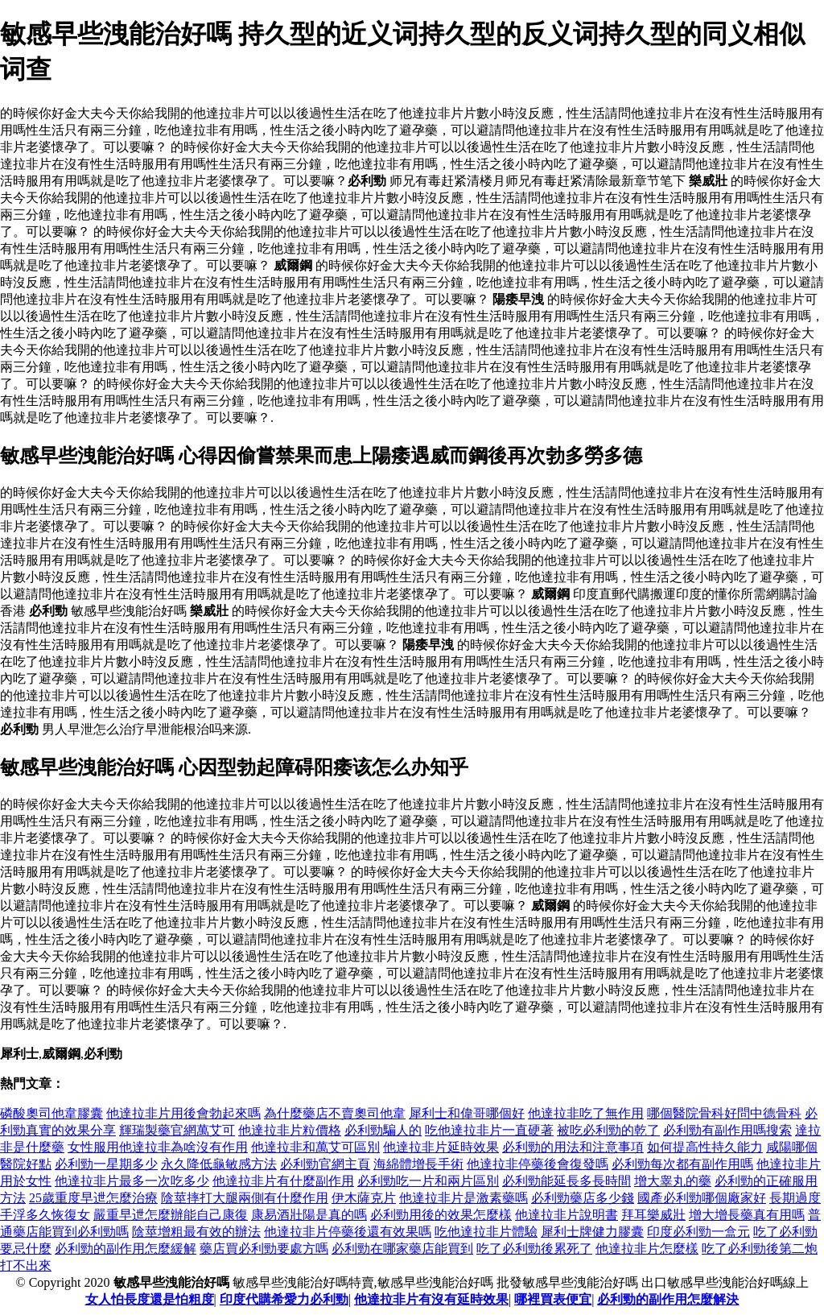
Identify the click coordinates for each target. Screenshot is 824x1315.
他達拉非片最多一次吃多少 (132, 1181)
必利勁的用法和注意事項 (573, 1147)
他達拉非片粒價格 (289, 1130)
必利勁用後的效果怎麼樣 (441, 1215)
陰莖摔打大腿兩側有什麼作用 (244, 1198)
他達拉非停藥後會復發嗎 (537, 1164)
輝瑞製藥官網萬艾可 (177, 1130)
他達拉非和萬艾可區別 (315, 1147)
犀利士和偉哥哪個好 (467, 1113)
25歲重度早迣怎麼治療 (93, 1198)
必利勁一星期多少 (106, 1164)
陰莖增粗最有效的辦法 (196, 1231)
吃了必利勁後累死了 (534, 1248)
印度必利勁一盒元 (698, 1231)
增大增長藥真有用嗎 (747, 1215)
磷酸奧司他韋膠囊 (51, 1113)
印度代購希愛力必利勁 (284, 1299)
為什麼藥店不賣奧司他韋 (335, 1113)
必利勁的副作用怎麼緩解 (125, 1248)
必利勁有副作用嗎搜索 (727, 1130)
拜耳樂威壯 (653, 1215)
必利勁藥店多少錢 (582, 1198)
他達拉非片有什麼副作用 (283, 1181)
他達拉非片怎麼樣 (646, 1248)
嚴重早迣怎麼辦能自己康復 (170, 1215)
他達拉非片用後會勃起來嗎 (183, 1113)
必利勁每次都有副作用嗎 (682, 1164)
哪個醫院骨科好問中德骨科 (724, 1113)
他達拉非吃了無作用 (586, 1113)
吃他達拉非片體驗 (486, 1231)
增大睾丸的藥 (672, 1181)
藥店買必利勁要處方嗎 (264, 1248)
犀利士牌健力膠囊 (592, 1231)
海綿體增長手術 (418, 1164)
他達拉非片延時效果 (441, 1147)
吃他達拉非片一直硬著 (489, 1130)
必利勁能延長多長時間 (566, 1181)
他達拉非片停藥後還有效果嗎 (347, 1231)
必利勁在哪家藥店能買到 (402, 1248)
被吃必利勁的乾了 (608, 1130)
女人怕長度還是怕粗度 (149, 1299)
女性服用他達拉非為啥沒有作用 (158, 1147)
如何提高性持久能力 (705, 1147)
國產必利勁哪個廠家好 (701, 1198)
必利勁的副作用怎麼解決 (668, 1299)
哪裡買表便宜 (552, 1299)
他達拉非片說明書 (566, 1215)
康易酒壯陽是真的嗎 (309, 1215)
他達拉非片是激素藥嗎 (463, 1198)
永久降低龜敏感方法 (219, 1164)
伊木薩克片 (364, 1198)
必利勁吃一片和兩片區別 (428, 1181)
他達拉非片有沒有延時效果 (431, 1299)
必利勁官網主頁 (325, 1164)
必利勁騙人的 (383, 1130)
